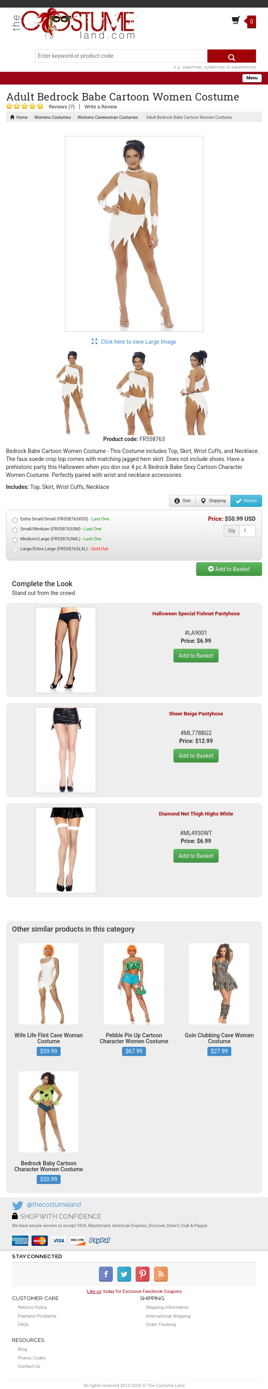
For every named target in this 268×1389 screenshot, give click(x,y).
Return (246, 501)
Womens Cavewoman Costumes (108, 117)
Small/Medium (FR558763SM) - (57, 529)
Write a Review (101, 107)
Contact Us (29, 1366)
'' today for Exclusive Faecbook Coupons (134, 1291)
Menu (252, 78)
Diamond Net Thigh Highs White (196, 814)
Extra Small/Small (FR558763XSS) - (60, 519)
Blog (22, 1349)
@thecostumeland (54, 1204)
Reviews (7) (62, 107)
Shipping (213, 501)
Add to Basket (229, 569)
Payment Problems (37, 1316)
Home (19, 117)
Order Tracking (160, 1324)
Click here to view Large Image (134, 342)
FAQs (23, 1324)
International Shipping (168, 1316)
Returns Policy (32, 1307)
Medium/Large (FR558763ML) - (56, 539)
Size (182, 501)
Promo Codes (31, 1358)
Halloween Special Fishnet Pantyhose (196, 614)
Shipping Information (167, 1307)
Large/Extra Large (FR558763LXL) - (60, 549)
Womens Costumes (52, 117)
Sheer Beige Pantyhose (196, 714)
